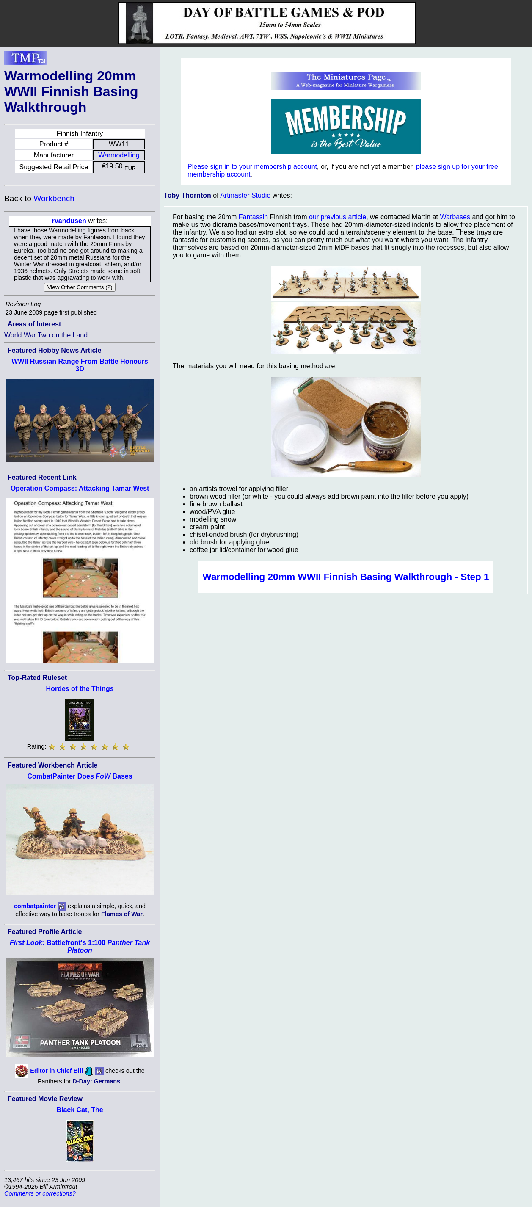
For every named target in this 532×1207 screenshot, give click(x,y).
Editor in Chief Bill (56, 1070)
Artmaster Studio (245, 195)
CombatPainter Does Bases (80, 776)
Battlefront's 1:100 (80, 946)
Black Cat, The (79, 1109)
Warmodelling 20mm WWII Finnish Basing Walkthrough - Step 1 (346, 577)
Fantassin (253, 217)
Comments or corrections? (40, 1193)
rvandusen (69, 220)
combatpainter (35, 906)
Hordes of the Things (80, 688)
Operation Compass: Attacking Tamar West (80, 488)
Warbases (455, 217)
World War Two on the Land (46, 335)
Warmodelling (118, 155)
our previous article (337, 217)
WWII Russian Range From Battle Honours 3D (79, 365)
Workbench (53, 198)
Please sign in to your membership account (252, 166)
